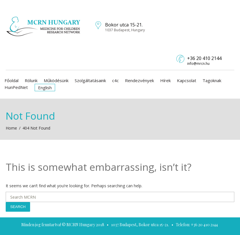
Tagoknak (212, 80)
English (45, 87)
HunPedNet (16, 87)
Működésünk (56, 80)
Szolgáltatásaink (90, 80)
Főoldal (11, 80)
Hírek (165, 80)
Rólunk (31, 80)
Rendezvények (139, 80)
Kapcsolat (186, 80)
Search (18, 207)
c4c (115, 80)
